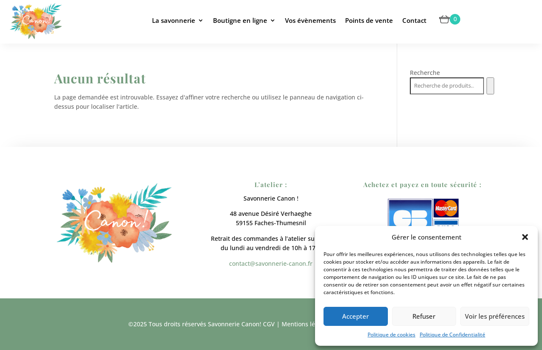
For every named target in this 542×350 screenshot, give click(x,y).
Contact (414, 20)
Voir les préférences (495, 316)
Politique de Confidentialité (452, 334)
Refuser (423, 316)
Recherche (425, 73)
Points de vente (369, 20)
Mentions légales (306, 324)
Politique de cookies (391, 334)
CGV (269, 324)
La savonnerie (173, 20)
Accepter (355, 316)
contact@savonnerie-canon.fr (270, 263)
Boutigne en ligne (240, 20)
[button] (525, 237)
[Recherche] (490, 85)
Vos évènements (310, 20)
